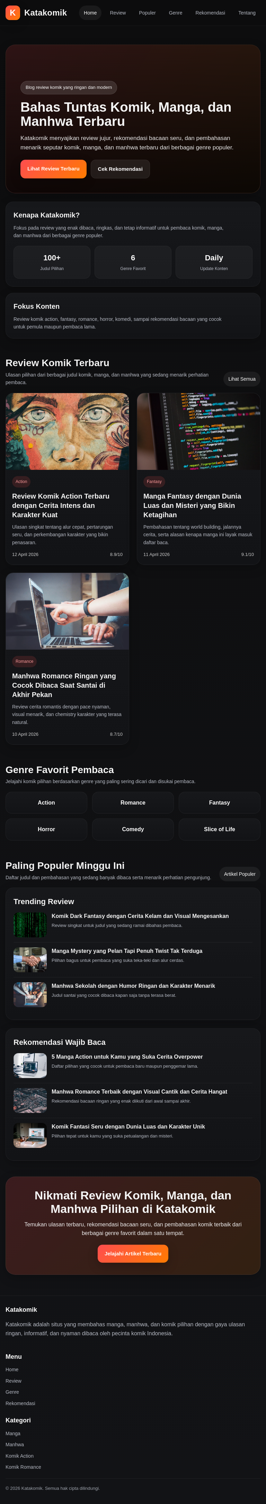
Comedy (133, 829)
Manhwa (15, 1444)
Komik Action (20, 1456)
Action (46, 803)
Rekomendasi (210, 13)
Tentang (247, 13)
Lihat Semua (242, 379)
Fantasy (219, 803)
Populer (147, 13)
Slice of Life (219, 829)
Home (90, 13)
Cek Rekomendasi (120, 169)
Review (118, 13)
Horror (46, 829)
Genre (176, 13)
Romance (133, 803)
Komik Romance (23, 1467)
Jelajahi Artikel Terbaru (133, 1253)
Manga (13, 1433)
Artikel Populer (240, 874)
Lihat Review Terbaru (53, 168)
